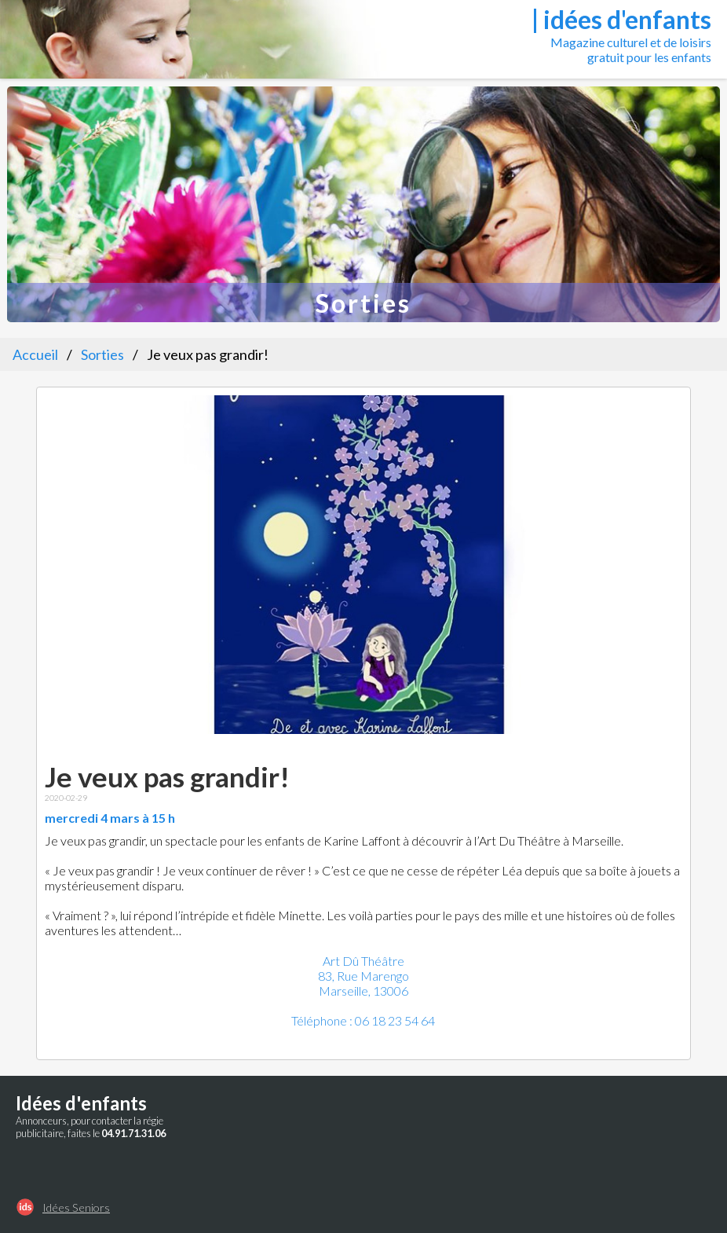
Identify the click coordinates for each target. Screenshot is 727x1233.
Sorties (102, 354)
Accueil (35, 354)
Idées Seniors (76, 1207)
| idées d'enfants (621, 19)
